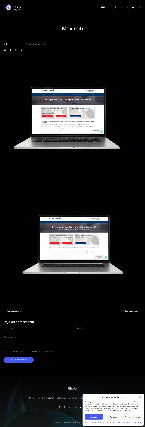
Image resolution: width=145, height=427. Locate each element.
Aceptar (93, 417)
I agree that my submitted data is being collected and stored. (30, 351)
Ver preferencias (132, 417)
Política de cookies (91, 422)
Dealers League (60, 422)
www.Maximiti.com (35, 44)
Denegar (113, 417)
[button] (140, 397)
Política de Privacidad (105, 422)
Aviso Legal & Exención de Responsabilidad (127, 422)
